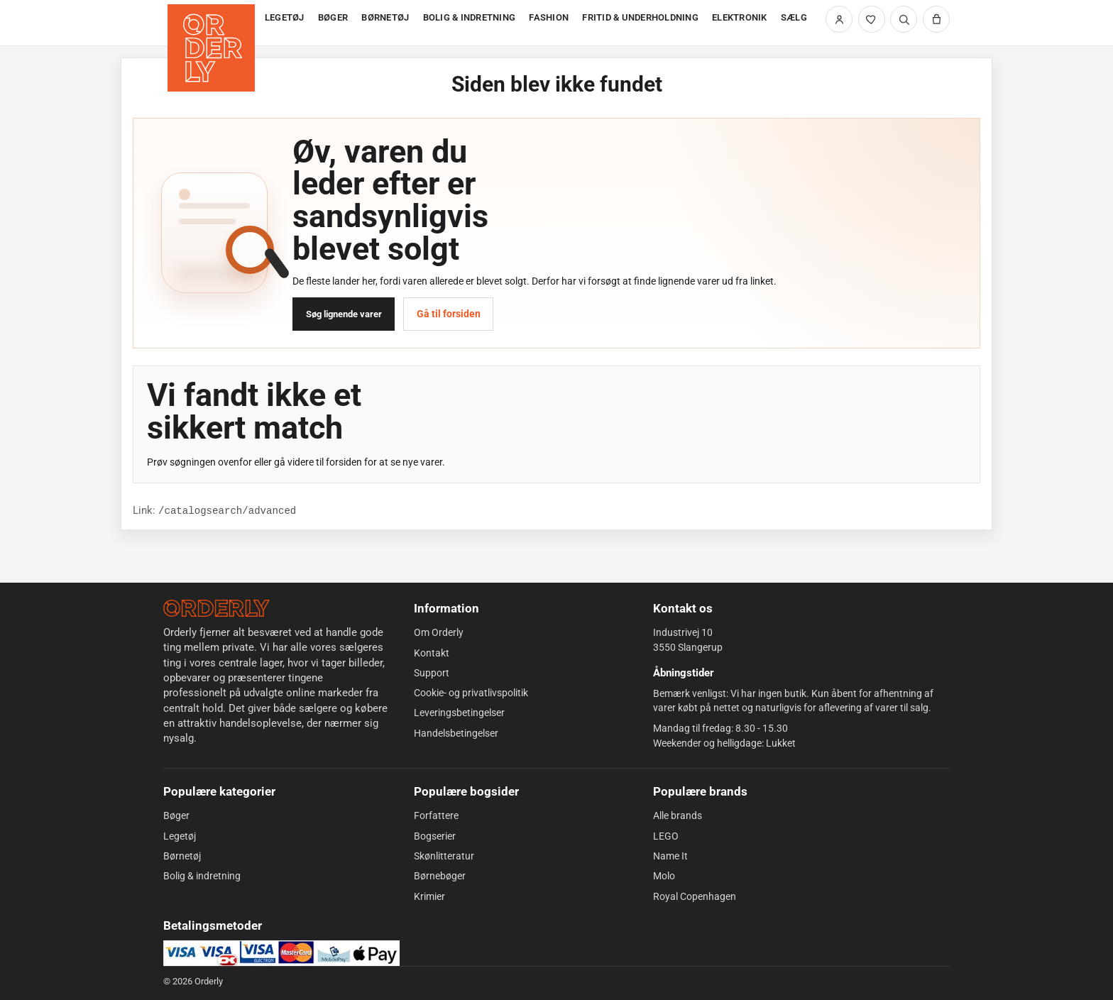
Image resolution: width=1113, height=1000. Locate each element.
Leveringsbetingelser (459, 712)
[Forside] (213, 23)
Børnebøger (440, 875)
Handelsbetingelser (456, 733)
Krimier (429, 896)
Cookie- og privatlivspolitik (471, 692)
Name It (670, 856)
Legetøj (179, 836)
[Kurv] (936, 19)
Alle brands (677, 815)
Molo (664, 875)
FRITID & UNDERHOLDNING (640, 17)
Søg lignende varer (344, 314)
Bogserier (435, 836)
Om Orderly (439, 632)
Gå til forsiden (449, 313)
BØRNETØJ (385, 17)
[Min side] (839, 19)
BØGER (333, 17)
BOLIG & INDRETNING (469, 17)
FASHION (549, 17)
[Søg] (903, 19)
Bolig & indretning (202, 875)
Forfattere (436, 815)
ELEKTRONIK (739, 17)
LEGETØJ (285, 17)
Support (431, 672)
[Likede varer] (871, 19)
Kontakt (431, 653)
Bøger (176, 815)
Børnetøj (182, 856)
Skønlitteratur (444, 856)
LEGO (666, 836)
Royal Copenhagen (694, 896)
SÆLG (794, 17)
